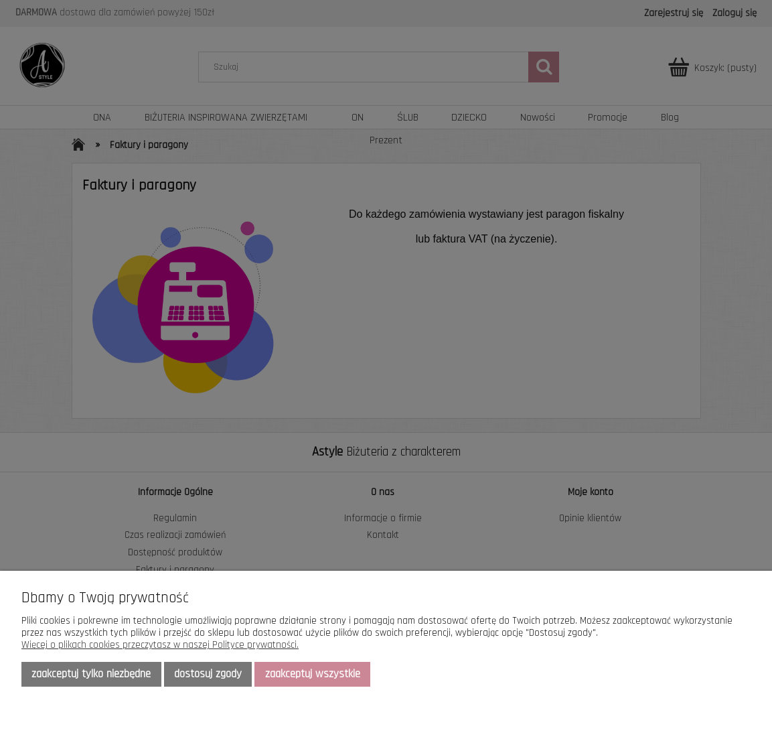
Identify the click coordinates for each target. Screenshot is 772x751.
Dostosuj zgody (208, 674)
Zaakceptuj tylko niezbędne (91, 674)
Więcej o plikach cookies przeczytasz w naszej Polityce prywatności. (160, 644)
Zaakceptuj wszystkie (312, 674)
